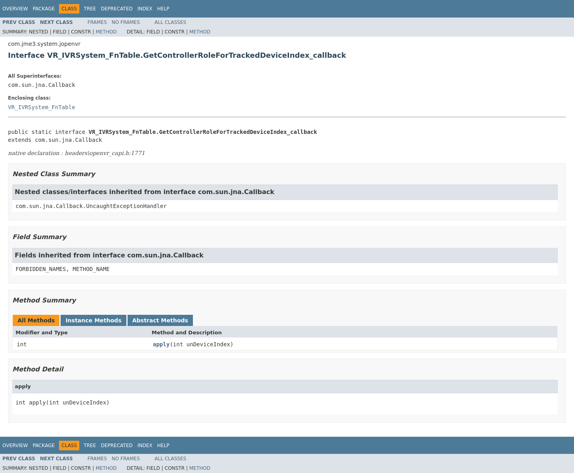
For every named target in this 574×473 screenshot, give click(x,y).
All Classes (170, 22)
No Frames (126, 22)
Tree (90, 9)
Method (106, 32)
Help (163, 9)
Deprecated (117, 9)
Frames (97, 22)
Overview (15, 9)
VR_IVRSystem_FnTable (41, 107)
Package (44, 9)
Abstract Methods (160, 320)
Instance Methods (93, 320)
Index (145, 9)
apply (161, 344)
